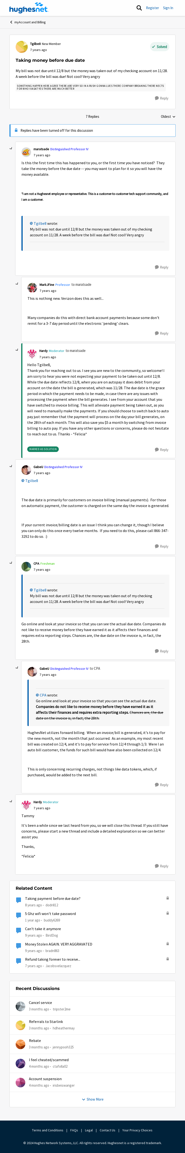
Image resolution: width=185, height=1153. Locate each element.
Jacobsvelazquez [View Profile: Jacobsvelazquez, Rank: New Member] (58, 966)
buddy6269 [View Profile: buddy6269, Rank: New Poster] (52, 920)
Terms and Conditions (47, 1130)
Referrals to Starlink (46, 1021)
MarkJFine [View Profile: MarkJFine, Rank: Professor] (47, 284)
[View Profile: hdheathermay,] (20, 1025)
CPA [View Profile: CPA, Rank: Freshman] (36, 563)
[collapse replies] (11, 148)
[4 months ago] (39, 1066)
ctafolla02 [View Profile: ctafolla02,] (60, 1066)
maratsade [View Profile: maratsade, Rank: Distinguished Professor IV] (41, 149)
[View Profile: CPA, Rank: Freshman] (26, 566)
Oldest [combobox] (168, 116)
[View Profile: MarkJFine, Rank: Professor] (32, 288)
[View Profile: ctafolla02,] (20, 1063)
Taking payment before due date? (52, 898)
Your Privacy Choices (137, 1130)
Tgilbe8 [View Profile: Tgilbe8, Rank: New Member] (35, 44)
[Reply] (161, 98)
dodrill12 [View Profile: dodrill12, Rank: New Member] (52, 905)
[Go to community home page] (29, 7)
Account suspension (45, 1079)
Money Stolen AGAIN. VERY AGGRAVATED (58, 944)
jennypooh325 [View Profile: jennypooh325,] (63, 1047)
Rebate (35, 1040)
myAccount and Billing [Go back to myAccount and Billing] (27, 22)
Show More (93, 1099)
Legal (89, 1130)
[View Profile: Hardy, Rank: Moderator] (32, 354)
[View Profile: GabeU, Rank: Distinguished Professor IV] (26, 470)
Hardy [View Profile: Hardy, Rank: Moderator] (43, 351)
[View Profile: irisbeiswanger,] (20, 1082)
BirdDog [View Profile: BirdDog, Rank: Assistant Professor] (52, 935)
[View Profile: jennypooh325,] (20, 1044)
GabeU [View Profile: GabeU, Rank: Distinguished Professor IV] (38, 467)
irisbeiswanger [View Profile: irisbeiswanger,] (64, 1085)
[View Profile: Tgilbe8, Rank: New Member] (22, 47)
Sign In (168, 8)
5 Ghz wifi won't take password (50, 913)
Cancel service (40, 1002)
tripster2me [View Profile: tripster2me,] (62, 1009)
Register (152, 8)
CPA (43, 695)
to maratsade (81, 284)
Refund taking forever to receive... (52, 959)
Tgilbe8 (40, 223)
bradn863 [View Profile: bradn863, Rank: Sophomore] (52, 950)
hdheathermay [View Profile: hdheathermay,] (64, 1028)
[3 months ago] (39, 1009)
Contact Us (107, 1130)
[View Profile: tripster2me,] (20, 1006)
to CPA (95, 668)
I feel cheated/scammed (49, 1060)
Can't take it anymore (43, 929)
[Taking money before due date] (41, 155)
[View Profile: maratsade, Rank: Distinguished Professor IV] (26, 152)
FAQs (74, 1130)
